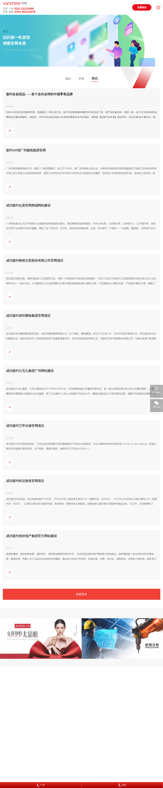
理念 (68, 78)
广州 (41, 785)
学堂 (81, 78)
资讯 (94, 78)
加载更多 (81, 597)
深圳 (122, 785)
